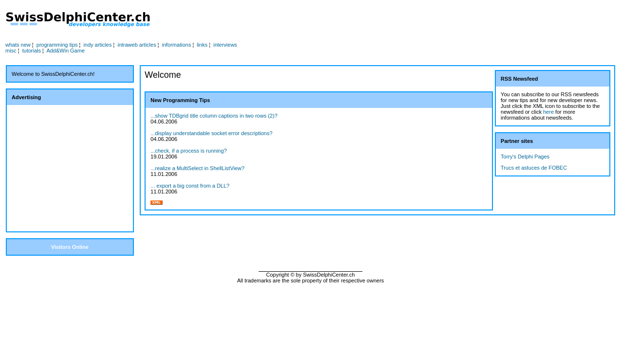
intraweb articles (136, 45)
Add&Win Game (66, 50)
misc (10, 50)
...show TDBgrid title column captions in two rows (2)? (213, 116)
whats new (18, 45)
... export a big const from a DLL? (189, 186)
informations (176, 45)
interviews (225, 45)
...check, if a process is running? (188, 151)
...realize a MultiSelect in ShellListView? (197, 168)
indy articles (97, 45)
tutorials (31, 50)
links (202, 45)
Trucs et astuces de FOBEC (534, 168)
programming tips (57, 45)
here (548, 112)
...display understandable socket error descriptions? (211, 133)
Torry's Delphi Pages (525, 156)
